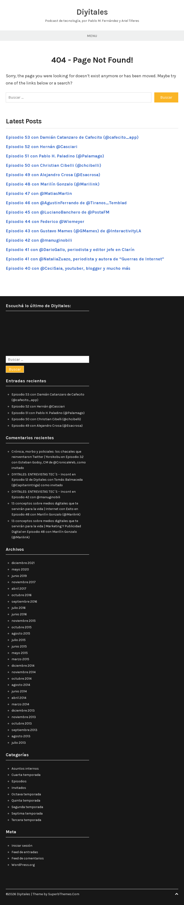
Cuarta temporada (26, 775)
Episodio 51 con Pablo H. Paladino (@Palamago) (56, 155)
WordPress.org (23, 865)
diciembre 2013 (23, 710)
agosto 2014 (21, 685)
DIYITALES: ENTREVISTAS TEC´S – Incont (41, 474)
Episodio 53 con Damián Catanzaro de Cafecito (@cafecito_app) (74, 136)
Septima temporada (27, 813)
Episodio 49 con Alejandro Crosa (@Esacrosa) (54, 174)
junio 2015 (19, 646)
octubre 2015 (22, 627)
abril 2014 (19, 697)
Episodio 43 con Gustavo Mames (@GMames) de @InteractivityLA (75, 230)
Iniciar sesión (22, 845)
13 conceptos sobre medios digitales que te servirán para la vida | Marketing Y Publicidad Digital (46, 525)
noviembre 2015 (24, 620)
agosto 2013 (21, 736)
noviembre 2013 (24, 717)
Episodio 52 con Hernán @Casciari (42, 146)
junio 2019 (19, 575)
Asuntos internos (25, 768)
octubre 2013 (22, 723)
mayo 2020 (20, 569)
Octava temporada (26, 794)
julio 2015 (19, 640)
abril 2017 (19, 588)
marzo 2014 (20, 704)
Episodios (19, 781)
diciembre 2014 (23, 665)
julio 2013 (19, 742)
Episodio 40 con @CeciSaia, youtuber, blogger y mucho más (69, 267)
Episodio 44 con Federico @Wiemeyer (45, 221)
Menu (92, 36)
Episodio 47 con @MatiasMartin (40, 193)
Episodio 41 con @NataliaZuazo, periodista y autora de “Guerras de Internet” (87, 258)
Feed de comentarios (28, 858)
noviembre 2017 (24, 582)
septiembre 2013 (24, 729)
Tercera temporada (26, 819)
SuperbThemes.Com (63, 894)
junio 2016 (19, 614)
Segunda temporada (27, 807)
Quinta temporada (26, 800)
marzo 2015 (20, 659)
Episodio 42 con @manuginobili (39, 239)
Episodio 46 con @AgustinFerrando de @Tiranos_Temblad (68, 202)
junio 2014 (19, 691)
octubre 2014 (22, 678)
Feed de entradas (25, 852)
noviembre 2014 (24, 672)
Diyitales (92, 12)
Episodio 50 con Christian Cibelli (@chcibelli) (54, 165)
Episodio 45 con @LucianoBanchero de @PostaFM (59, 211)
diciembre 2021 (23, 563)
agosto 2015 (21, 633)
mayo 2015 (20, 652)
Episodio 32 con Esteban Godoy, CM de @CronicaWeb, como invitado (49, 462)
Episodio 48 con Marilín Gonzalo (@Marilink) (53, 183)
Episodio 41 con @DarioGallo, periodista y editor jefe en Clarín (71, 249)
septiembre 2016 (24, 601)
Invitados (19, 787)
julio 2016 (19, 607)
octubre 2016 (22, 595)
